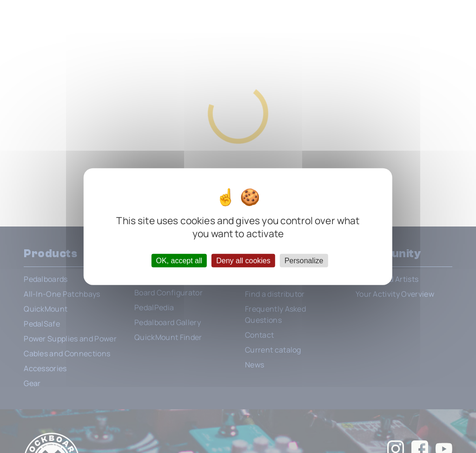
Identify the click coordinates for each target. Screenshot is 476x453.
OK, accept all (179, 260)
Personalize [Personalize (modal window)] (304, 260)
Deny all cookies (243, 260)
